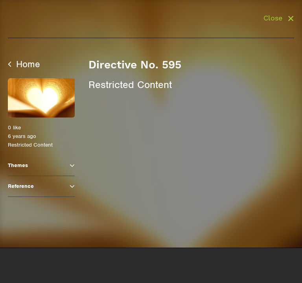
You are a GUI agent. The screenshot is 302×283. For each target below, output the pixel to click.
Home (24, 64)
